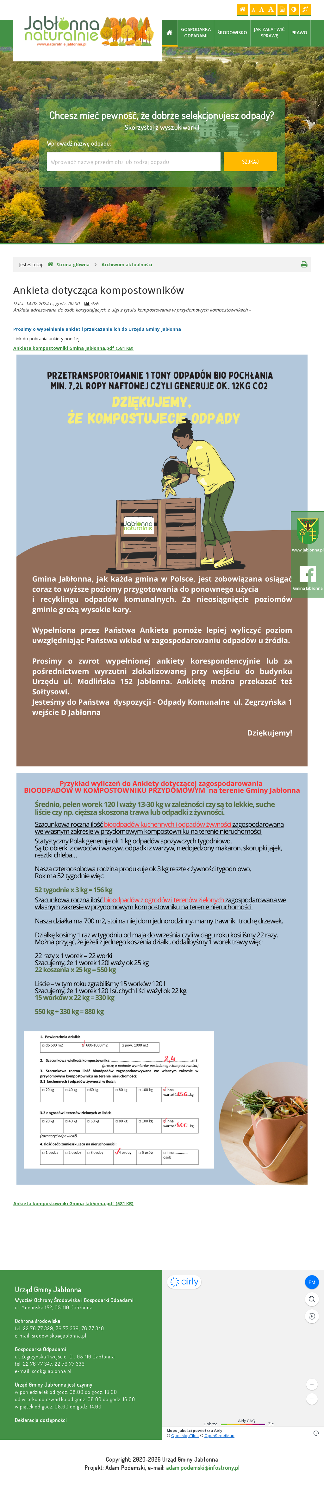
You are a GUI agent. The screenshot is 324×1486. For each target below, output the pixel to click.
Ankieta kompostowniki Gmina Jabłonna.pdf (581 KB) (73, 348)
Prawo (299, 32)
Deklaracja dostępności (41, 1420)
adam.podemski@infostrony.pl (203, 1467)
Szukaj (250, 162)
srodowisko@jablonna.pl (59, 1335)
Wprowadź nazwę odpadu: (79, 143)
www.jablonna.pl (308, 535)
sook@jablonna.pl (52, 1371)
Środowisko (232, 32)
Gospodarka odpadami (196, 32)
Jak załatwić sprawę (269, 32)
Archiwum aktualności (127, 264)
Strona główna (68, 264)
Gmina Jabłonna (308, 578)
